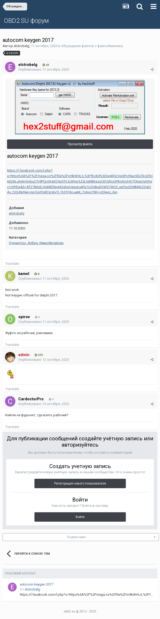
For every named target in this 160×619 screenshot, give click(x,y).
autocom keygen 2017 (36, 584)
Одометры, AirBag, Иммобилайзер (36, 243)
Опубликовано (43, 69)
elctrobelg (21, 46)
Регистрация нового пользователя (80, 483)
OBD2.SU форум (26, 20)
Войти (80, 517)
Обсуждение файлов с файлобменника (92, 46)
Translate (12, 264)
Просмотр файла (80, 144)
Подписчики (76, 537)
